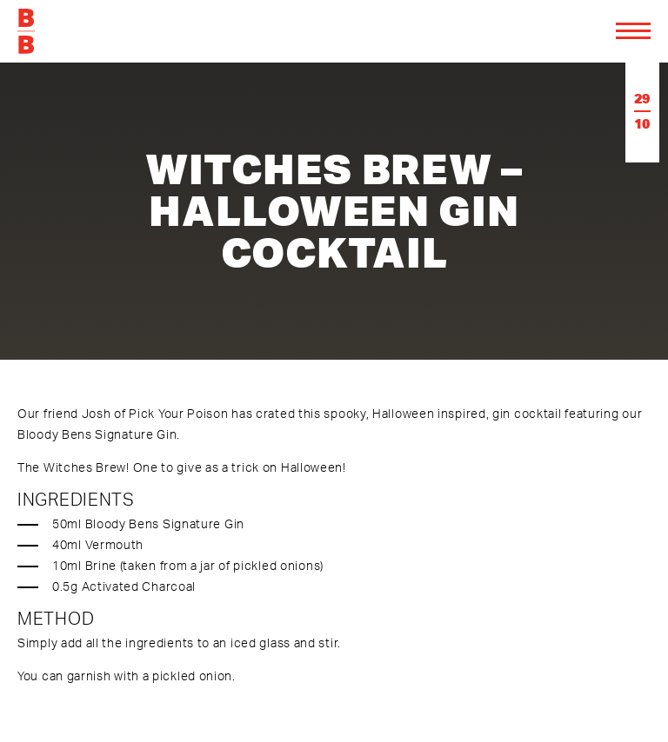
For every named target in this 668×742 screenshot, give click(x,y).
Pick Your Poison (178, 413)
